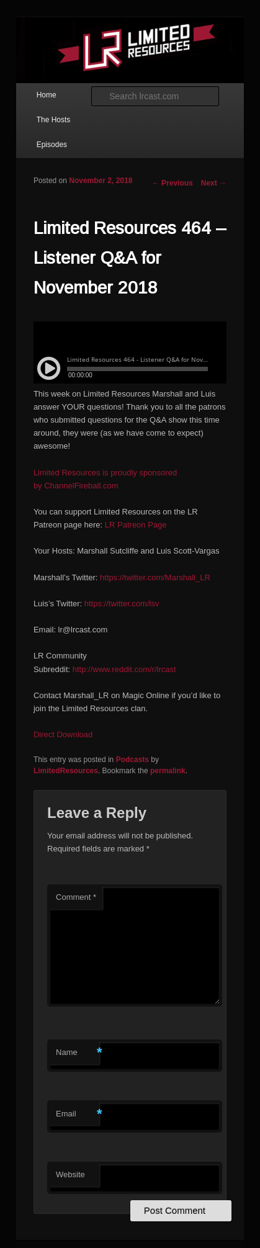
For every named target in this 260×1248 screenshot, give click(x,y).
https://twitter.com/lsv (121, 603)
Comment (76, 897)
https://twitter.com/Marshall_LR (155, 577)
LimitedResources (66, 770)
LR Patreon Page (136, 524)
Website (70, 1174)
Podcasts (132, 759)
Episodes (52, 144)
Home (46, 95)
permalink (168, 770)
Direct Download (63, 734)
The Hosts (54, 119)
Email (77, 1114)
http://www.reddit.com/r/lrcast (124, 669)
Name (77, 1053)
